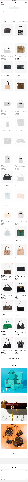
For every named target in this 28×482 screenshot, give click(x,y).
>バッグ (3, 4)
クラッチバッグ (14, 13)
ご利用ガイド (2, 470)
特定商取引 (2, 477)
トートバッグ (22, 11)
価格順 (14, 21)
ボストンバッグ (5, 13)
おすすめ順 (4, 21)
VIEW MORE (14, 453)
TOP (1, 4)
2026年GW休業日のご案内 (14, 0)
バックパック (22, 13)
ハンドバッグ (13, 11)
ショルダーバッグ (5, 11)
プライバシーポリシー (3, 479)
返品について (2, 472)
